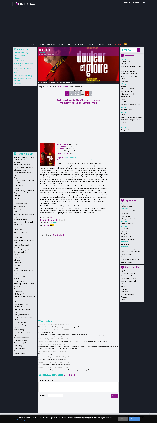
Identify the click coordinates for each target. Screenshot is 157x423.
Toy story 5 (125, 244)
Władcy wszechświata (128, 219)
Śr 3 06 (70, 93)
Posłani (16, 278)
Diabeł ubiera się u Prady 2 (24, 76)
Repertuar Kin (132, 267)
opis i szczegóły (57, 82)
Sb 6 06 (82, 93)
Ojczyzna (124, 257)
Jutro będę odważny (128, 89)
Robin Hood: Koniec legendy (130, 259)
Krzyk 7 (16, 211)
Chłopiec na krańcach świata (23, 167)
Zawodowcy (125, 81)
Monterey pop (126, 254)
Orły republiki (125, 214)
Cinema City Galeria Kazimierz (131, 276)
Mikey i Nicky (125, 64)
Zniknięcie (17, 351)
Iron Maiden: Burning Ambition (131, 117)
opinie (70, 82)
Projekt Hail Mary (19, 281)
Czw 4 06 (74, 93)
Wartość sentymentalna (22, 332)
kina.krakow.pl (27, 3)
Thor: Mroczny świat (21, 322)
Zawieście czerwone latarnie (130, 105)
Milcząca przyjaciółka (128, 94)
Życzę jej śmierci (19, 353)
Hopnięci (17, 196)
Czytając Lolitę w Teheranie (130, 252)
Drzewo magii (125, 61)
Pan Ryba (17, 265)
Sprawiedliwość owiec (21, 304)
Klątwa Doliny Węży (20, 206)
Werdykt (124, 102)
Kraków (126, 50)
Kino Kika (124, 289)
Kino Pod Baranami (127, 294)
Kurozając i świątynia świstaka (131, 120)
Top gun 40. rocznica (128, 130)
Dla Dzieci (89, 45)
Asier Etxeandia (92, 160)
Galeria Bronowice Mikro (129, 281)
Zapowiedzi (51, 45)
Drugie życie (125, 229)
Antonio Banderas (80, 160)
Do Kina (60, 45)
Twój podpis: (43, 395)
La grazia (17, 217)
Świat (15, 312)
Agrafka (123, 271)
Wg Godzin (79, 45)
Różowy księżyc (19, 291)
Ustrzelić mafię (19, 330)
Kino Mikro (124, 292)
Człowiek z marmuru (20, 170)
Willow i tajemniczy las (128, 239)
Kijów (123, 286)
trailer (65, 82)
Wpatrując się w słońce (22, 338)
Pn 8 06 (90, 93)
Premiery (41, 45)
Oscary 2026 (100, 45)
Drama (16, 175)
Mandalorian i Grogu (128, 91)
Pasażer (123, 99)
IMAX (123, 284)
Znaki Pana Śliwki (126, 109)
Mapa (110, 45)
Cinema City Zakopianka (129, 278)
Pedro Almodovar (50, 54)
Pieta (15, 273)
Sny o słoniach (126, 236)
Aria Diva (17, 162)
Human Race (18, 198)
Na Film (69, 45)
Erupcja (123, 86)
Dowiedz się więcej (23, 420)
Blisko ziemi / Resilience (22, 165)
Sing (15, 301)
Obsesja (124, 122)
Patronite (118, 45)
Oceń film (54, 222)
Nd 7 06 (86, 93)
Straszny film (125, 216)
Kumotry (124, 231)
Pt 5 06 (78, 93)
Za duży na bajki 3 (20, 343)
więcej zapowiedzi (128, 262)
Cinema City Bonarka (128, 273)
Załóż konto (136, 3)
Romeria (124, 125)
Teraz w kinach (25, 153)
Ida (15, 201)
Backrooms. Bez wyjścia (129, 249)
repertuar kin (47, 82)
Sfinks (123, 300)
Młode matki (125, 97)
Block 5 (123, 114)
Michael (18, 83)
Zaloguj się (126, 3)
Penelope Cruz (68, 160)
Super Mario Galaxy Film (22, 309)
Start (32, 45)
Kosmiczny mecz (19, 209)
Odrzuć (123, 419)
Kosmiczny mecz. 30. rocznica (131, 211)
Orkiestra (17, 260)
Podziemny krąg (126, 206)
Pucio (15, 289)
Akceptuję (134, 419)
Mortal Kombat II (19, 235)
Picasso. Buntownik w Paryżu (23, 271)
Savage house (125, 234)
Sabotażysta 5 (19, 294)
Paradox (124, 297)
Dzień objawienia (127, 224)
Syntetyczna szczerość (21, 315)
